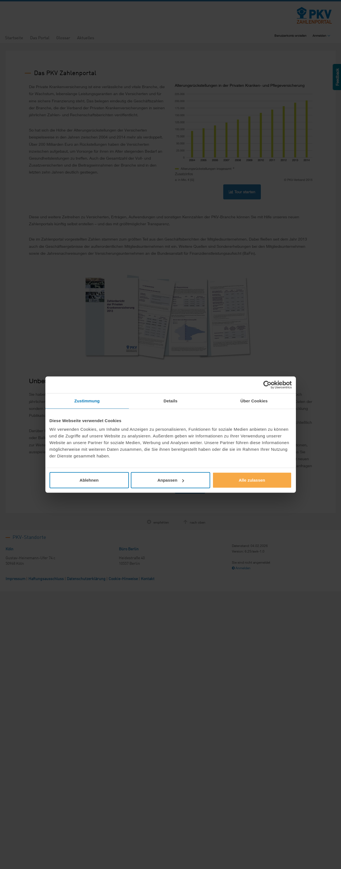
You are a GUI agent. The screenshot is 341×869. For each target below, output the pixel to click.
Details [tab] (171, 400)
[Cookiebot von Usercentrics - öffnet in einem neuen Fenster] (267, 384)
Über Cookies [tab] (254, 400)
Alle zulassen (252, 480)
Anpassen (170, 480)
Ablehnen (89, 480)
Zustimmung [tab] (87, 400)
